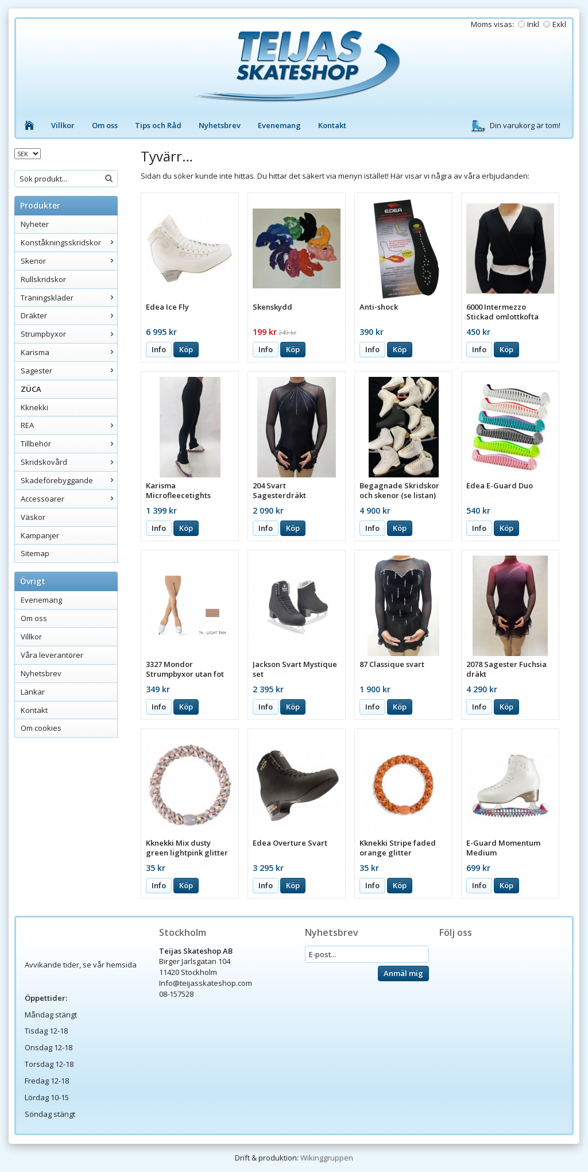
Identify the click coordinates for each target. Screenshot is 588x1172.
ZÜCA (31, 389)
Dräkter (69, 315)
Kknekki (34, 407)
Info (159, 349)
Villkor (63, 125)
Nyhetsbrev (220, 125)
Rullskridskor (43, 279)
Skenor (69, 261)
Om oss (105, 125)
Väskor (33, 517)
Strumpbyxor (69, 334)
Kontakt (332, 125)
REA (69, 425)
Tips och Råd (158, 125)
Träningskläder (69, 297)
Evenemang (279, 125)
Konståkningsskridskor (69, 242)
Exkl (559, 24)
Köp (186, 349)
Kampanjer (40, 535)
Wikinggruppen (326, 1157)
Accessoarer (69, 499)
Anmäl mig (403, 973)
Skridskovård (69, 462)
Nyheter (35, 224)
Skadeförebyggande (69, 480)
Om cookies (41, 728)
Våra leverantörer (52, 655)
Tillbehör (69, 443)
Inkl (533, 24)
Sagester (69, 370)
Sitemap (35, 553)
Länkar (33, 692)
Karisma (69, 352)
